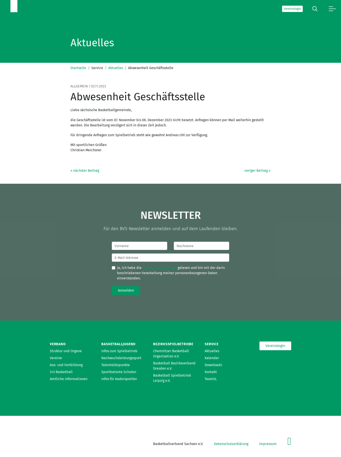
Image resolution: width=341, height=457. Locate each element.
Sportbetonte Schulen (118, 372)
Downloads (213, 365)
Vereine (56, 358)
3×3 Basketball (61, 372)
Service (212, 344)
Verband (58, 344)
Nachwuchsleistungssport (121, 358)
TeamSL (211, 379)
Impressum (268, 444)
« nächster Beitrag (84, 170)
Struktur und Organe (66, 351)
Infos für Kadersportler (119, 379)
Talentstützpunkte (115, 365)
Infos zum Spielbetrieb (119, 351)
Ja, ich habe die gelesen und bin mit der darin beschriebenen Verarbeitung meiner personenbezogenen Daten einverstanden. (171, 273)
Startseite (78, 68)
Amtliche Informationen (68, 379)
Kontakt (211, 372)
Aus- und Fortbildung (66, 365)
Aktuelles (115, 68)
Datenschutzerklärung (159, 268)
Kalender (212, 358)
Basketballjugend (118, 344)
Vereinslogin (292, 9)
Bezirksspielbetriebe (173, 344)
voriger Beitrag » (257, 170)
